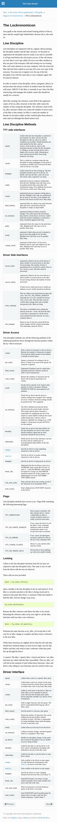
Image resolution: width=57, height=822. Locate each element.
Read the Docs (43, 818)
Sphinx (14, 818)
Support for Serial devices (13, 16)
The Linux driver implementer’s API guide (26, 12)
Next (49, 804)
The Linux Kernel (30, 4)
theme (25, 818)
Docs (5, 12)
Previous (9, 804)
